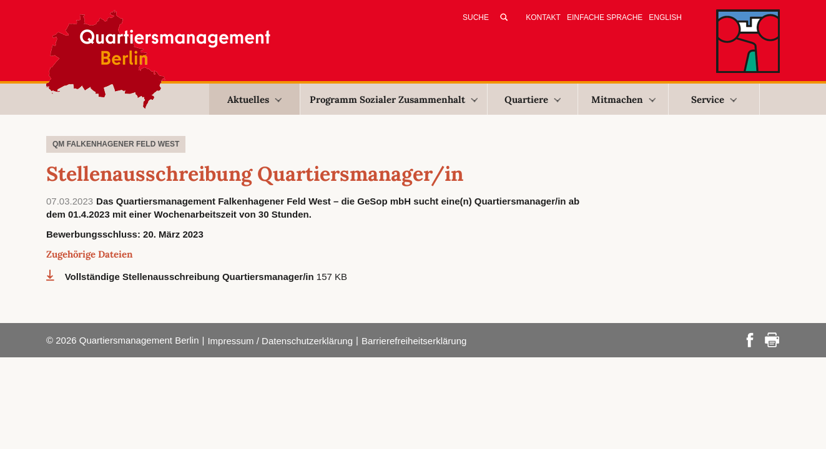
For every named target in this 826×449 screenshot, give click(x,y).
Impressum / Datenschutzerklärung (280, 341)
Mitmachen (623, 99)
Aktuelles (254, 99)
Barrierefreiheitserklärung (413, 341)
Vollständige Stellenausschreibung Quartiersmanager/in (191, 276)
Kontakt (543, 17)
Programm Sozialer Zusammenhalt (394, 99)
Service (714, 99)
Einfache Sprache (604, 17)
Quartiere (532, 99)
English (665, 17)
